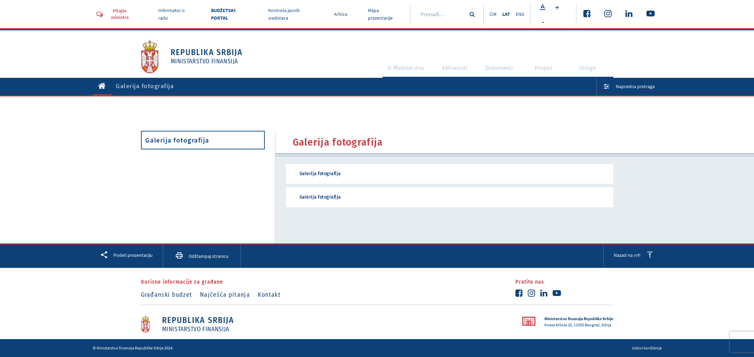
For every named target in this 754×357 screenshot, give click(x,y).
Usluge (591, 71)
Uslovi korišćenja (647, 347)
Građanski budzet (166, 294)
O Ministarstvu (391, 71)
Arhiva (337, 14)
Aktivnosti (448, 71)
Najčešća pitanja (230, 294)
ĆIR (488, 14)
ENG (520, 14)
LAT (503, 14)
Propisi (546, 71)
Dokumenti (499, 71)
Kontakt (279, 294)
